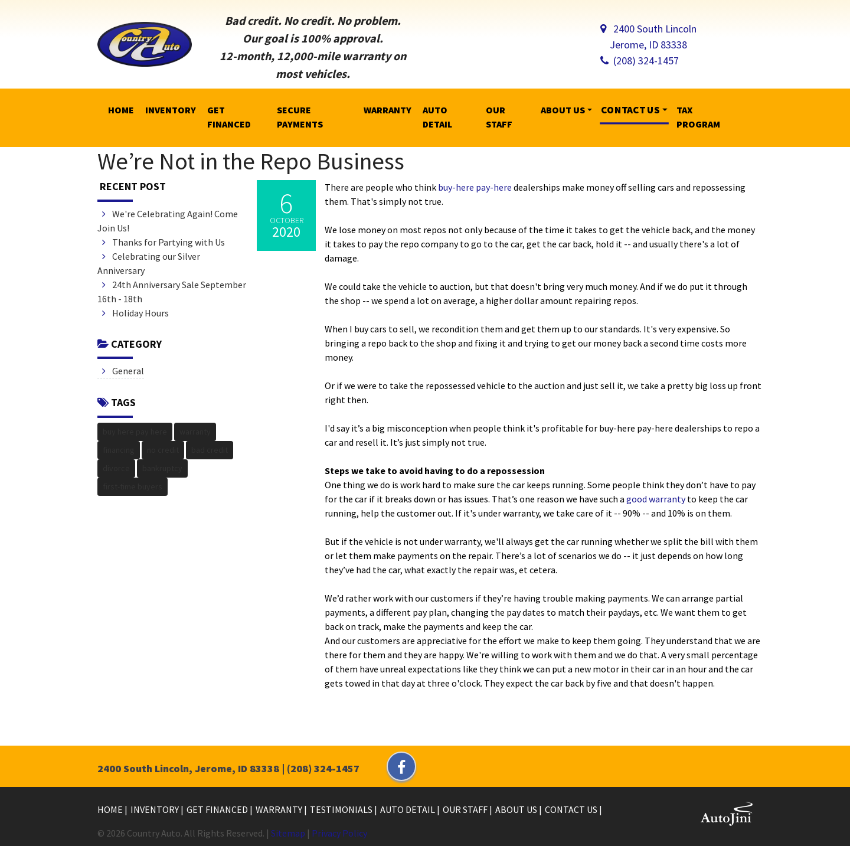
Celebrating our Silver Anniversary (148, 263)
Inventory (155, 809)
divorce (116, 468)
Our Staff (466, 809)
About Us (517, 809)
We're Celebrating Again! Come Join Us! (167, 221)
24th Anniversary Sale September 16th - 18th (171, 292)
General (123, 371)
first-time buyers (132, 486)
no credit (163, 450)
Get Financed (218, 809)
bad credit (209, 450)
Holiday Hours (135, 313)
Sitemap (288, 833)
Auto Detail (408, 809)
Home (111, 809)
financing (119, 450)
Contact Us (572, 809)
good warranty (655, 499)
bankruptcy (162, 468)
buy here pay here (135, 431)
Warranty (280, 809)
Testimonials (342, 809)
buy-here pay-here (475, 187)
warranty (195, 431)
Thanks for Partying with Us (163, 242)
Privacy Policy (339, 833)
